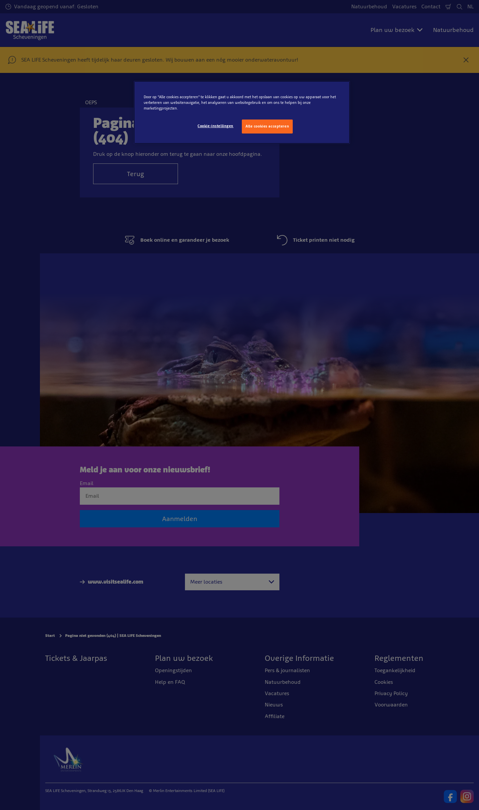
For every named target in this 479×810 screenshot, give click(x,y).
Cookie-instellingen (216, 126)
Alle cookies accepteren (267, 126)
